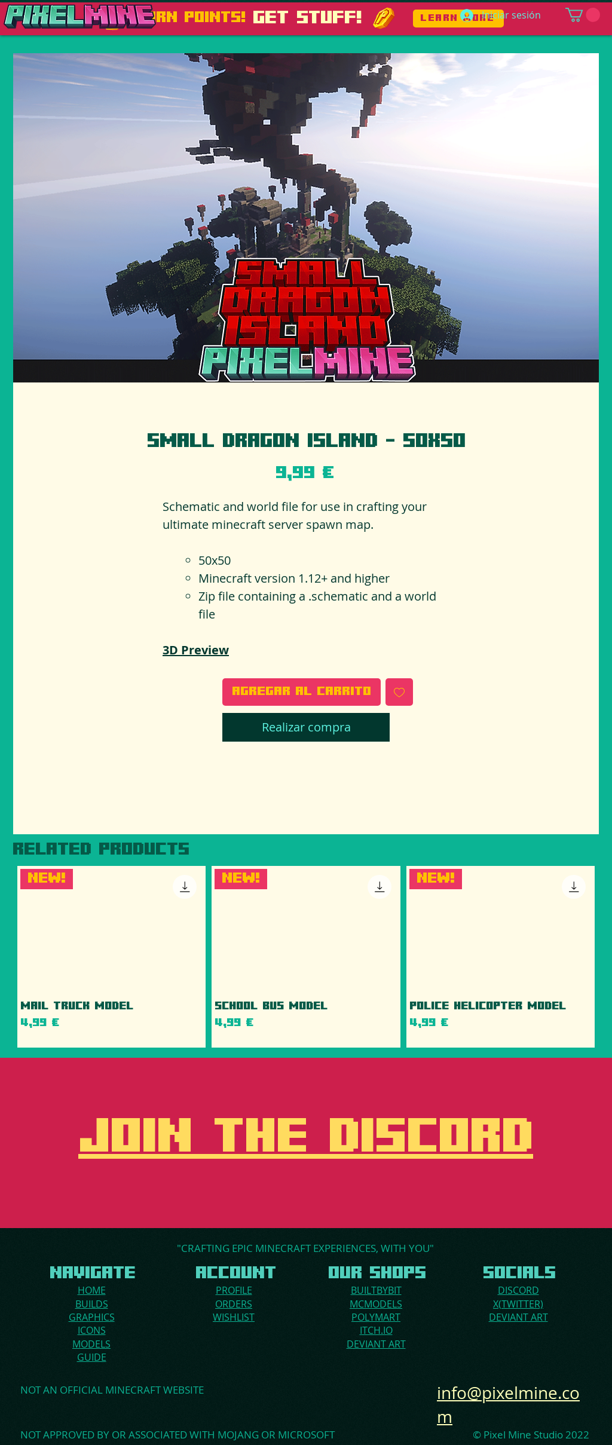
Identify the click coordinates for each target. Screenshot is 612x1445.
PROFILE (234, 1290)
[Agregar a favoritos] (399, 692)
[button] (582, 15)
